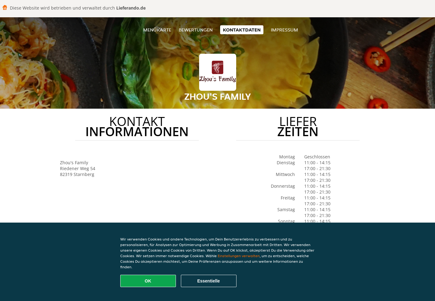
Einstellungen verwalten (239, 255)
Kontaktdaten (242, 30)
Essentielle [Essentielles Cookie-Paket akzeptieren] (208, 280)
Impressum (284, 30)
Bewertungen (196, 30)
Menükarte (157, 30)
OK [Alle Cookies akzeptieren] (148, 280)
